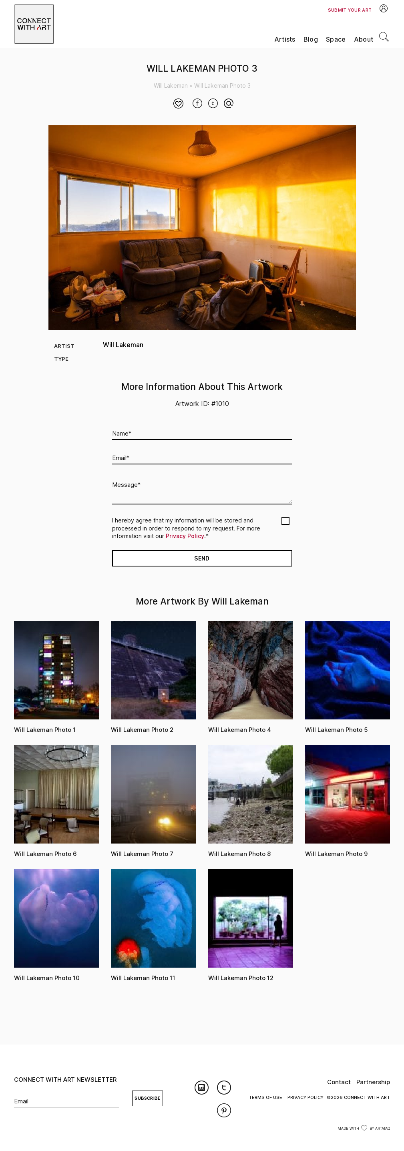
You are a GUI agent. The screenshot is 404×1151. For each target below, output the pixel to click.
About (364, 39)
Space (336, 39)
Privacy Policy (185, 535)
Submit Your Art (350, 10)
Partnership (373, 1082)
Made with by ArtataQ (364, 1128)
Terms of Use (265, 1097)
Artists (284, 39)
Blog (311, 39)
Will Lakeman (171, 85)
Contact (339, 1082)
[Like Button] (179, 104)
